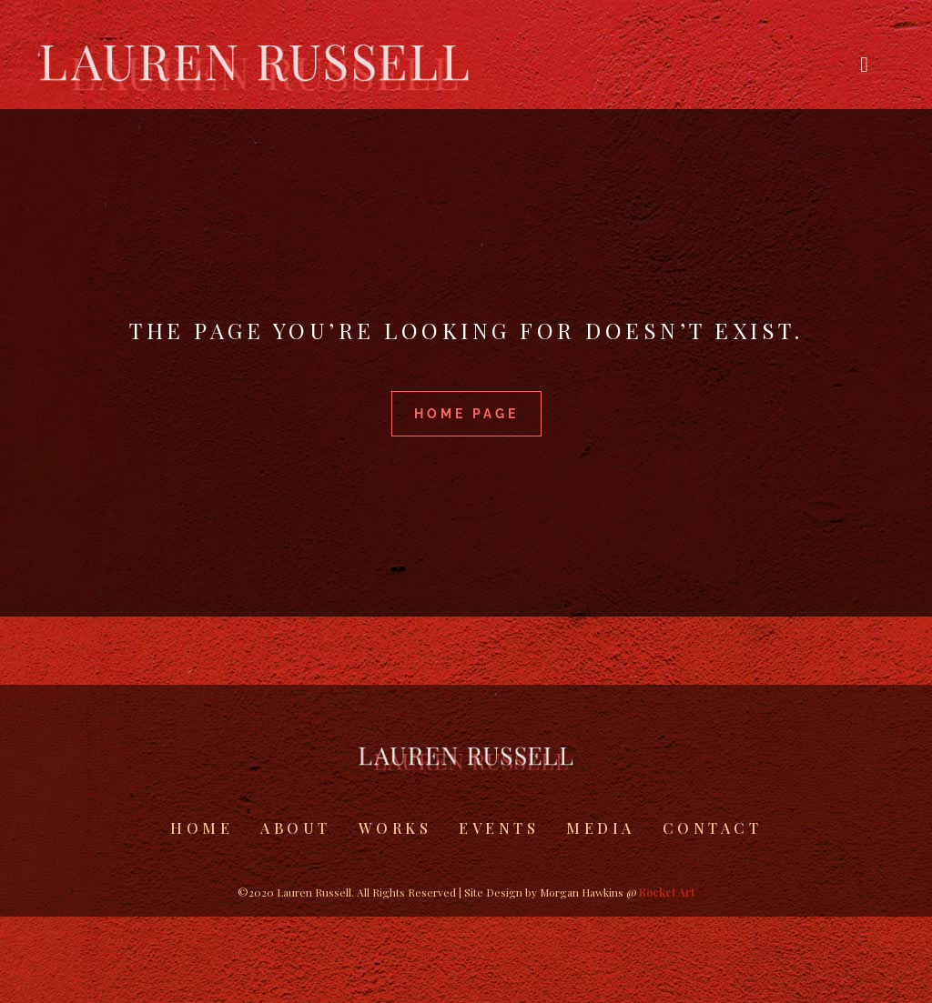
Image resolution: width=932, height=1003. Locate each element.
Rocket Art (666, 892)
